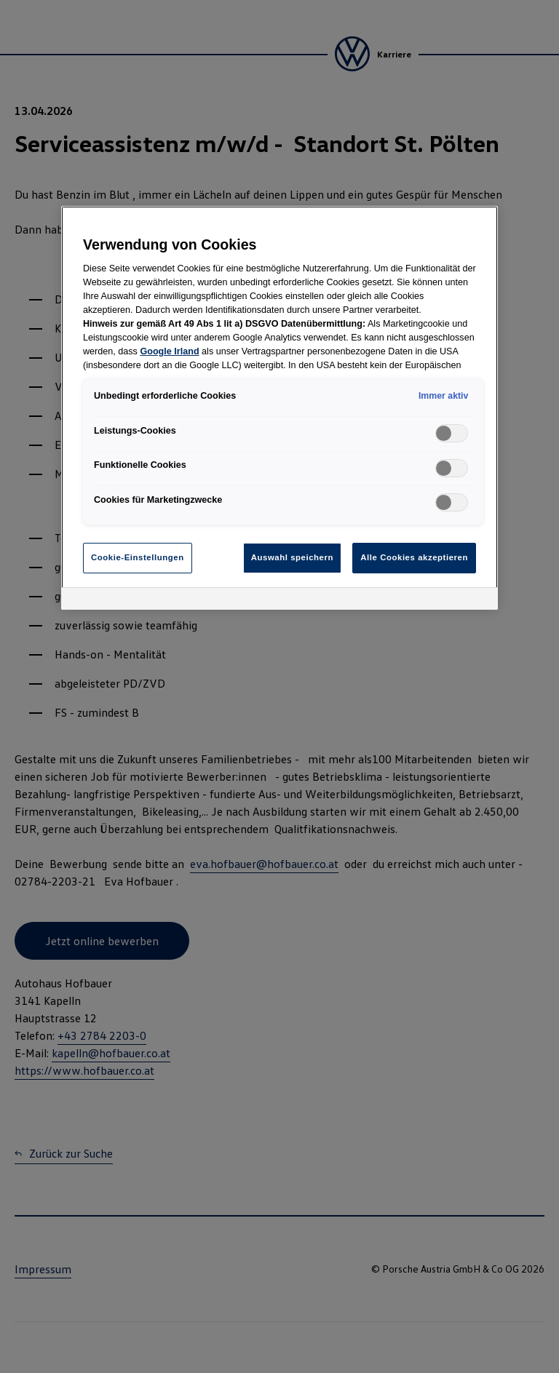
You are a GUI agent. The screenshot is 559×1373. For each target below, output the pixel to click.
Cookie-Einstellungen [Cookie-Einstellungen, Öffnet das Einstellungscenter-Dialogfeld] (137, 557)
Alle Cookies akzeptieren (414, 557)
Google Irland (169, 351)
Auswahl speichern (292, 557)
